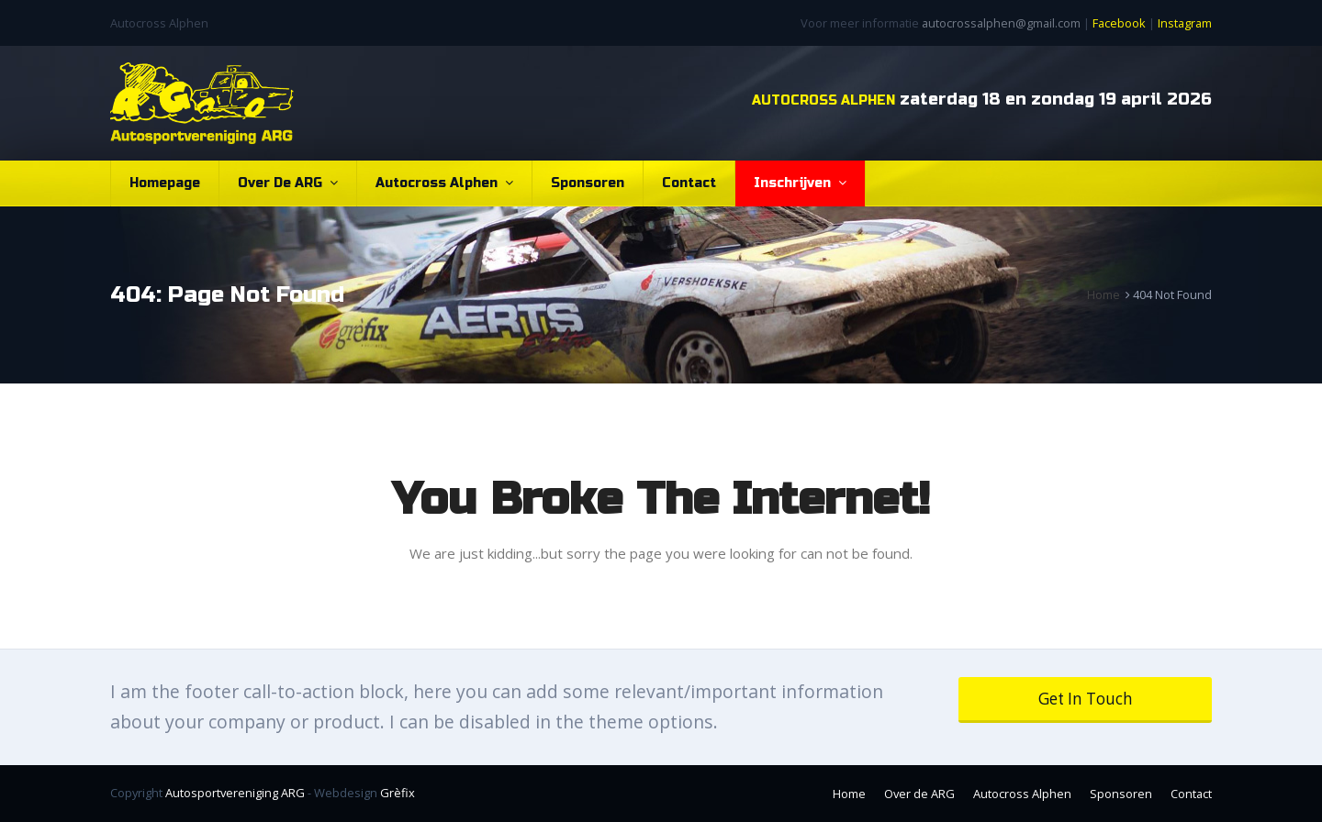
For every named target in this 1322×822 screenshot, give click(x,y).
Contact (689, 183)
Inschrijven (800, 183)
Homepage (164, 183)
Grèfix (397, 792)
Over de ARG (288, 183)
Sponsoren (587, 183)
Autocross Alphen (444, 183)
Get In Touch (1085, 698)
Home (849, 793)
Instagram (1185, 23)
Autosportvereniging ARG (235, 792)
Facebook (1119, 23)
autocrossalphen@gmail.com (1001, 23)
